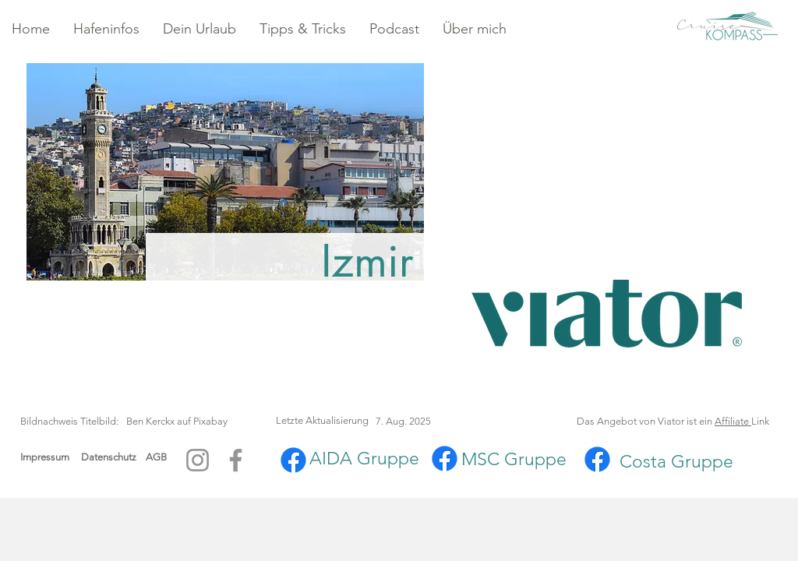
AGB (156, 457)
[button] (106, 29)
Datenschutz (113, 457)
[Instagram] (197, 460)
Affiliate (733, 421)
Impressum (44, 457)
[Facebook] (236, 460)
